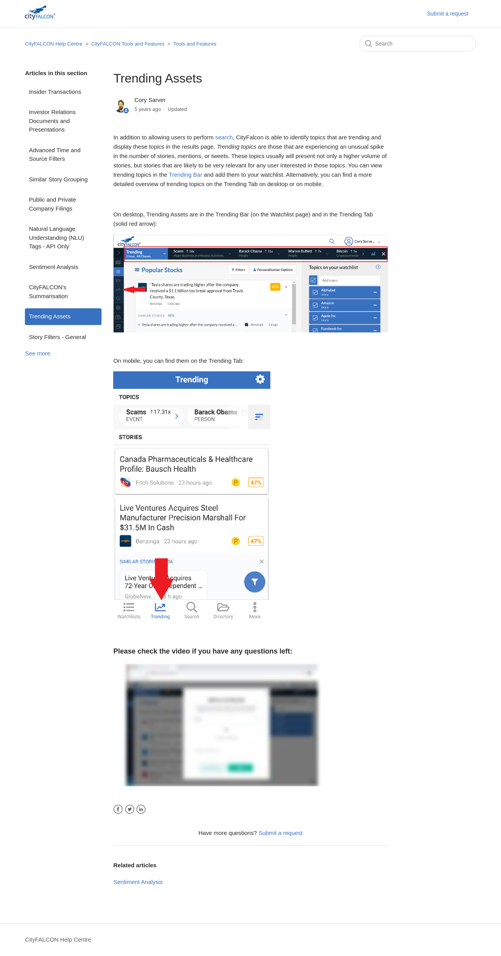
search (224, 137)
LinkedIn (141, 809)
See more (37, 353)
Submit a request (447, 14)
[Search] (417, 43)
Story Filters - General (57, 337)
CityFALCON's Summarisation (48, 291)
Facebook (118, 809)
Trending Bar (185, 174)
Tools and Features (195, 44)
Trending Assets (49, 316)
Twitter (130, 809)
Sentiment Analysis (53, 267)
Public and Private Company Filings (52, 204)
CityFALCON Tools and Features (128, 44)
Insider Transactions (55, 91)
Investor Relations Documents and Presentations (52, 121)
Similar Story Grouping (58, 179)
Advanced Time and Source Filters (55, 154)
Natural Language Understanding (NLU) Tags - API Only (56, 237)
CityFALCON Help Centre (53, 44)
